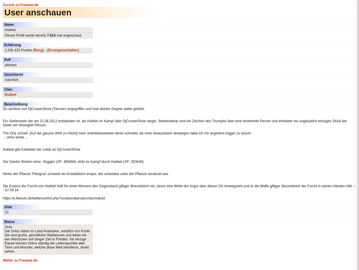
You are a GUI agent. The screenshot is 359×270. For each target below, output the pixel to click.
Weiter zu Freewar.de (20, 260)
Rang (38, 50)
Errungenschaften (63, 50)
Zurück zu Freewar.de (21, 5)
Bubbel (11, 95)
